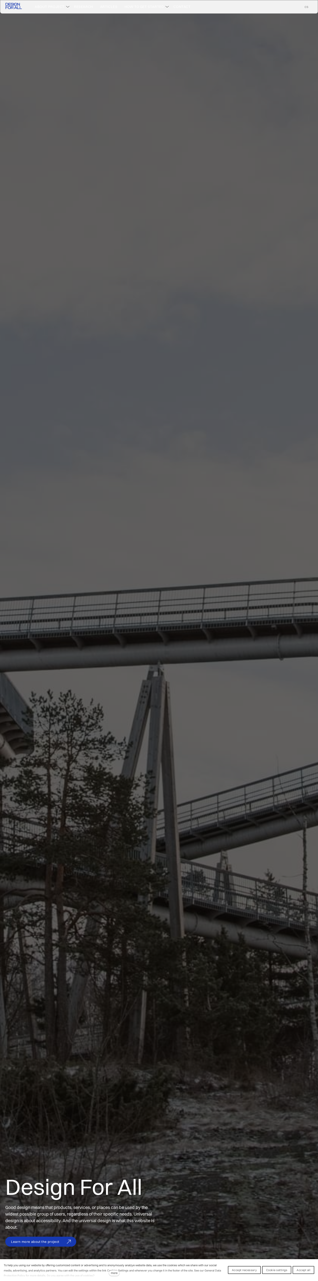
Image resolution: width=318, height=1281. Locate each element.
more (114, 1273)
